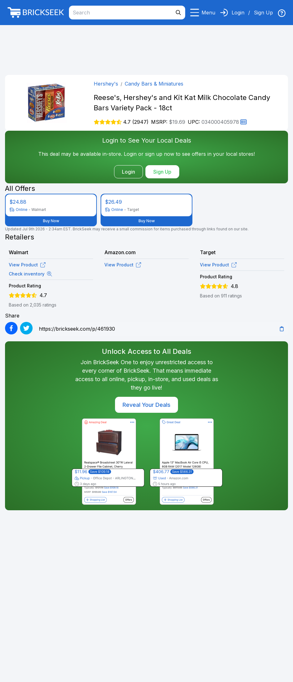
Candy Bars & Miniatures (154, 84)
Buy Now (51, 220)
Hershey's (106, 84)
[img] (281, 13)
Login (238, 12)
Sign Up (263, 12)
